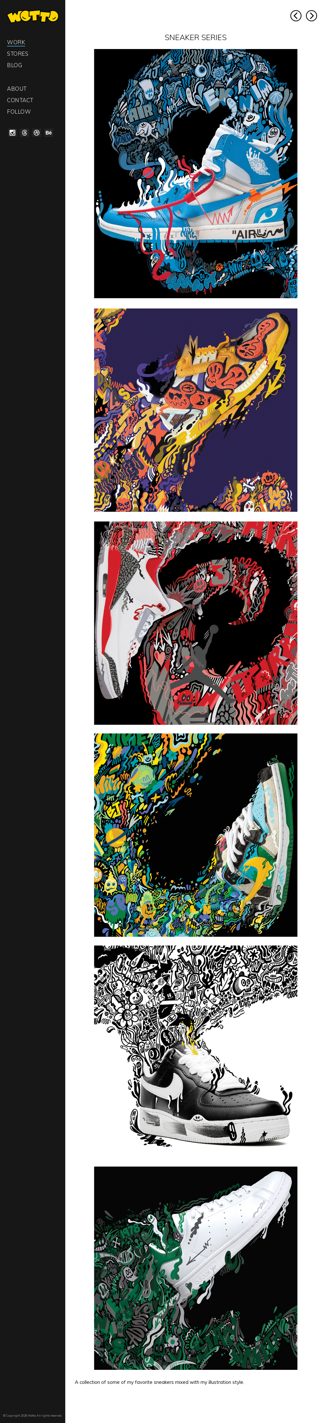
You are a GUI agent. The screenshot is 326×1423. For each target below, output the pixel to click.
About (17, 88)
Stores (17, 53)
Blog (14, 65)
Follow (19, 111)
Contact (20, 100)
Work (16, 42)
